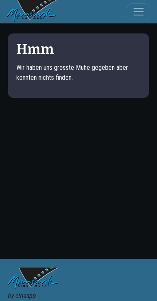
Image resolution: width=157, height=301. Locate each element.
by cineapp (22, 296)
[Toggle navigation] (138, 11)
